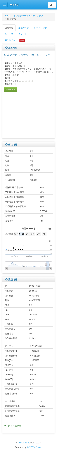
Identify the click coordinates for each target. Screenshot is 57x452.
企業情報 (9, 27)
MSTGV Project (34, 447)
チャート (22, 34)
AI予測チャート (15, 40)
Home (7, 15)
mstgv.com (24, 442)
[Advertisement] (29, 114)
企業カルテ (23, 27)
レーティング (40, 27)
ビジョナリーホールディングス (28, 15)
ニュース (9, 34)
